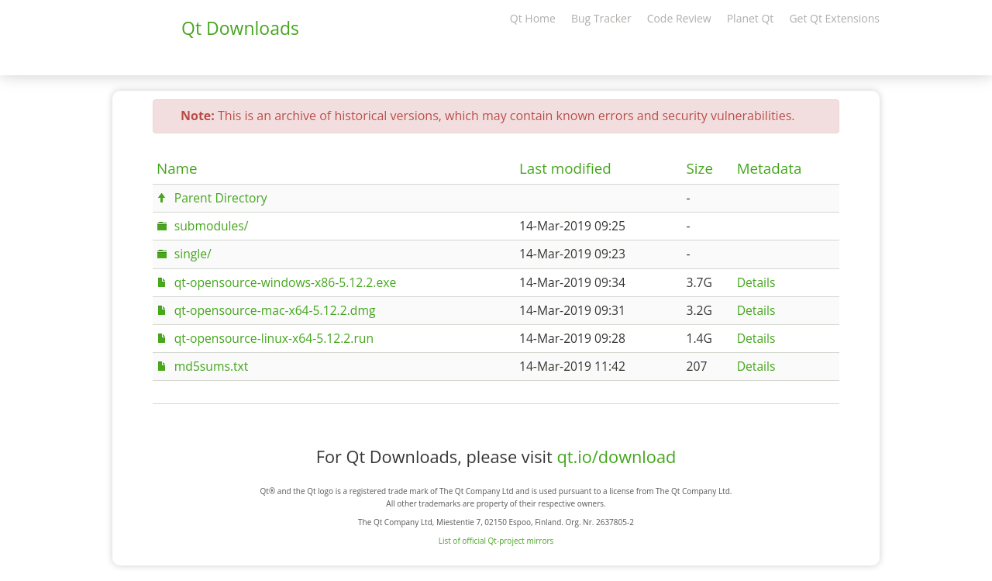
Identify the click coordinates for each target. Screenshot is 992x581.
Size (700, 168)
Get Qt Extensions (834, 18)
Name (177, 168)
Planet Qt (750, 18)
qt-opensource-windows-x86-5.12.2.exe (285, 282)
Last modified (565, 168)
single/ (193, 253)
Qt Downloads (240, 28)
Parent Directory (220, 197)
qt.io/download (616, 456)
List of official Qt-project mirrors (496, 540)
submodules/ (211, 225)
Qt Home (533, 18)
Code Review (679, 18)
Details (756, 282)
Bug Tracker (601, 18)
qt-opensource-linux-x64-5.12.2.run (274, 338)
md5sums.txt (211, 366)
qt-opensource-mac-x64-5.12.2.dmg (275, 310)
